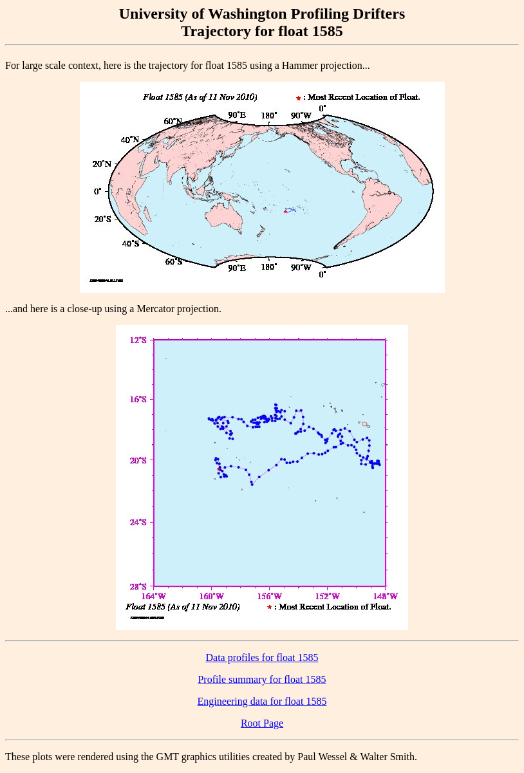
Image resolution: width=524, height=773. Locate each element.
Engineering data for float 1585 (262, 701)
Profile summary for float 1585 (262, 679)
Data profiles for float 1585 (261, 657)
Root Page (262, 723)
